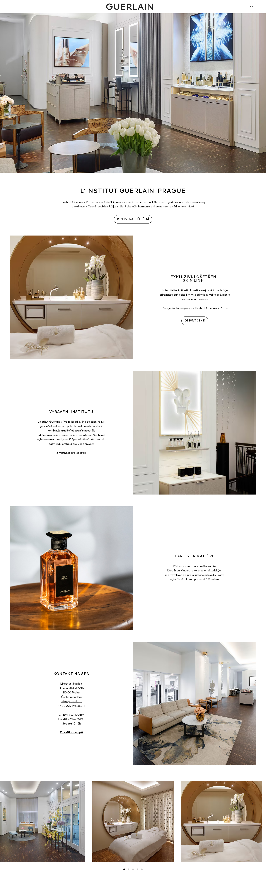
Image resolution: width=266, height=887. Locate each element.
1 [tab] (124, 869)
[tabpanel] (133, 821)
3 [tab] (133, 869)
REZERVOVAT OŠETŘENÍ (133, 219)
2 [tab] (128, 869)
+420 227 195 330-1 (71, 706)
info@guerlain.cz (71, 701)
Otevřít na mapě (71, 732)
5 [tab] (142, 869)
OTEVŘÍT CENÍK (195, 320)
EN (251, 7)
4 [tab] (137, 869)
